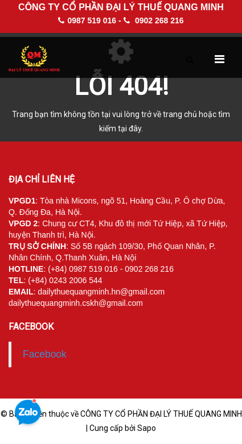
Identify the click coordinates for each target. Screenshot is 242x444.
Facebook (45, 354)
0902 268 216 (154, 20)
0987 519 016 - (89, 20)
